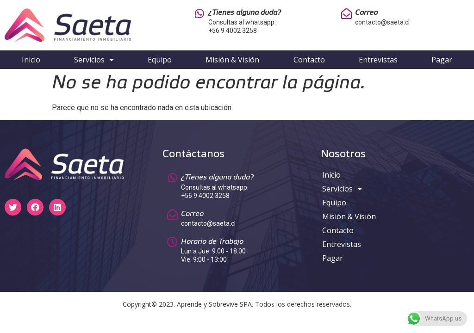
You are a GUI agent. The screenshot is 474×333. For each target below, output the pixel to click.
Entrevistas (378, 59)
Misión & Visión (232, 59)
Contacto (309, 59)
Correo (366, 12)
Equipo (160, 59)
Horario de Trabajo (212, 241)
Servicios (94, 59)
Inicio (31, 59)
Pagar (441, 59)
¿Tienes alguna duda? (244, 12)
